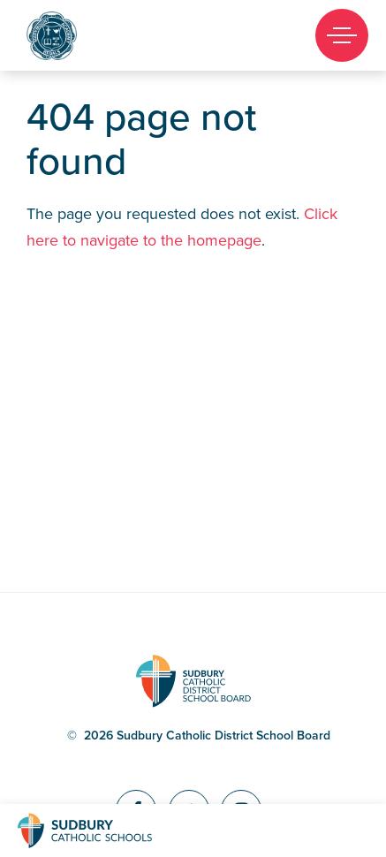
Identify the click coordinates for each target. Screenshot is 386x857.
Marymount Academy (81, 35)
